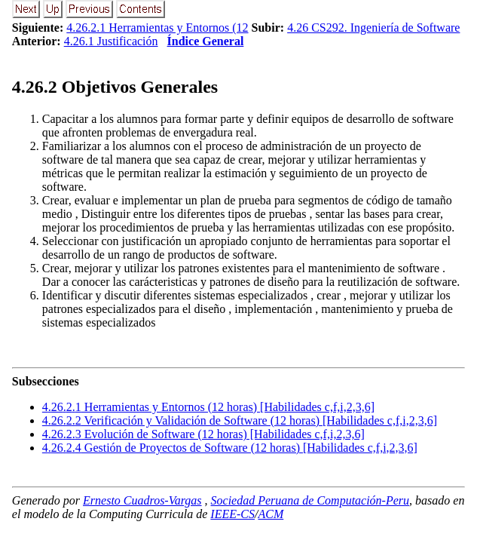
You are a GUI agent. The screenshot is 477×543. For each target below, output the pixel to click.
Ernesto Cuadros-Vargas (142, 500)
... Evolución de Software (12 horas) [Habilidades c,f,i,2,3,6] (203, 434)
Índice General (205, 41)
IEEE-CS (232, 514)
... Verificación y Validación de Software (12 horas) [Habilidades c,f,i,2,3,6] (239, 420)
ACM (270, 514)
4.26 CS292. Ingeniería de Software (373, 27)
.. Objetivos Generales (115, 87)
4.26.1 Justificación (111, 41)
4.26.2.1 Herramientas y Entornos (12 (157, 27)
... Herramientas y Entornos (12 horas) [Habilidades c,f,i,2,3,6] (208, 406)
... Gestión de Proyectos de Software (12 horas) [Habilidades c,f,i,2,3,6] (229, 447)
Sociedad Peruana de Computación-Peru (310, 500)
